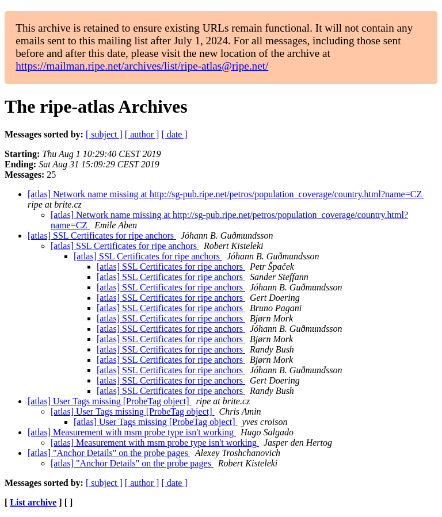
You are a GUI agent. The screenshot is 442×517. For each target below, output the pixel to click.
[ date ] (174, 134)
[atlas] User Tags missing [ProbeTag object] (110, 401)
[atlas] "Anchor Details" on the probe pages (109, 453)
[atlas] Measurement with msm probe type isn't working (132, 432)
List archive (33, 502)
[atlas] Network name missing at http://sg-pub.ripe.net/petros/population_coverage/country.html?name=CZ (226, 194)
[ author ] (142, 134)
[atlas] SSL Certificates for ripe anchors (102, 235)
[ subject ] (104, 134)
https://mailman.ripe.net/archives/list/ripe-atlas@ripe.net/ (142, 66)
